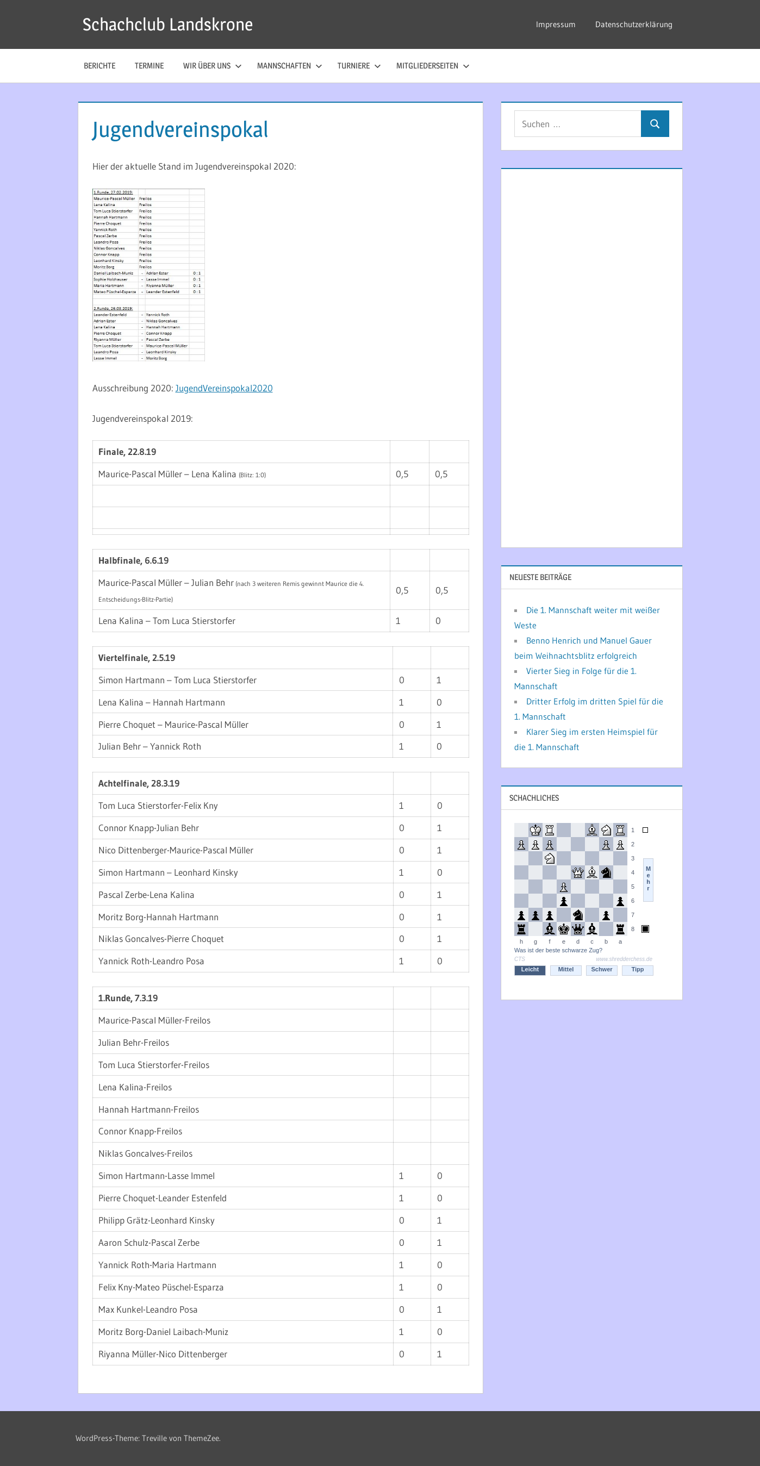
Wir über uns (212, 65)
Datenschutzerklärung (633, 24)
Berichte (99, 65)
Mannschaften (289, 65)
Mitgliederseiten (433, 65)
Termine (149, 65)
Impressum (556, 24)
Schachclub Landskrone (168, 24)
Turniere (359, 65)
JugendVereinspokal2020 (224, 388)
